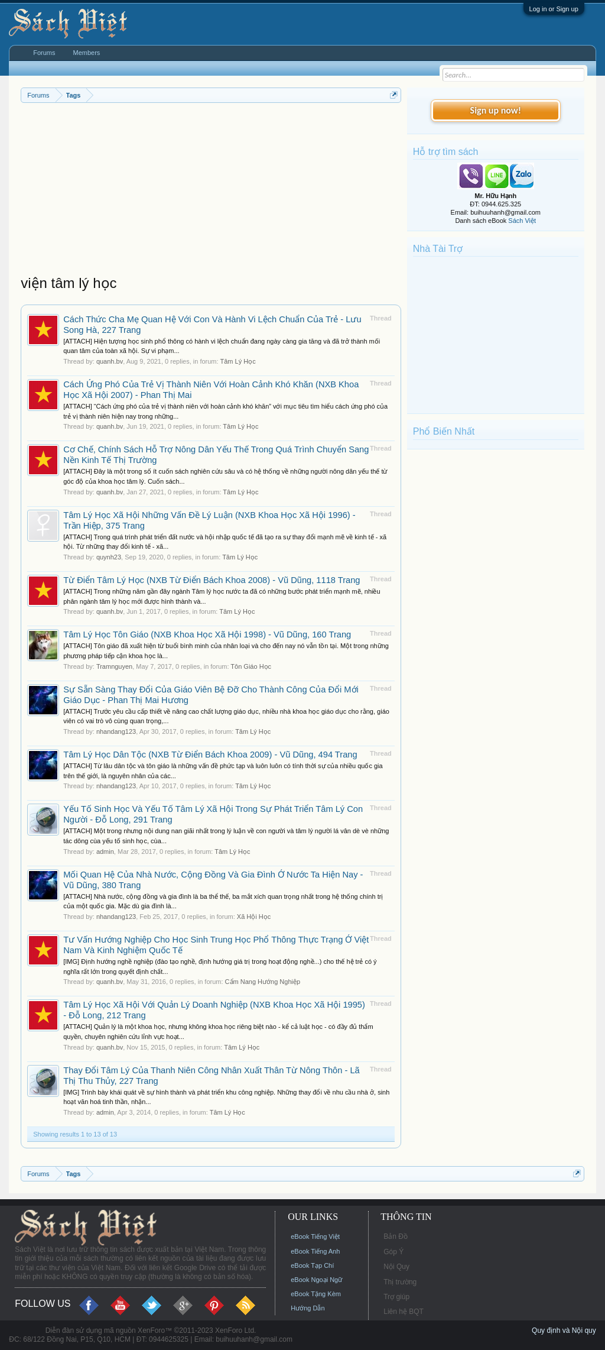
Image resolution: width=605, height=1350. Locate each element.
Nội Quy (396, 1266)
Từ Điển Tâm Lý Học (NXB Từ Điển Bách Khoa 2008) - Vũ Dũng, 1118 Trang (211, 580)
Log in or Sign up (553, 8)
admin (105, 851)
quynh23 (108, 557)
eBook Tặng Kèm (316, 1293)
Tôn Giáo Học (250, 666)
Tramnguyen (114, 666)
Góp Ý (393, 1252)
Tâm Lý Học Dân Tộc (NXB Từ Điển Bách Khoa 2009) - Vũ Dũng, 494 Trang (210, 754)
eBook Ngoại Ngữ (316, 1279)
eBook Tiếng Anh (315, 1251)
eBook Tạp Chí (312, 1265)
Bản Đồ (395, 1236)
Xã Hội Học (254, 916)
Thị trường (400, 1282)
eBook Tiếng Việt (315, 1236)
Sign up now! (495, 110)
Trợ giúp (396, 1297)
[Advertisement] (211, 191)
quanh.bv (109, 361)
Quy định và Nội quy (564, 1330)
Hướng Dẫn (307, 1308)
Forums (44, 52)
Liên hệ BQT (403, 1311)
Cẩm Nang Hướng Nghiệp (263, 981)
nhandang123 (116, 731)
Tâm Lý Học (237, 361)
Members (86, 52)
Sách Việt (522, 220)
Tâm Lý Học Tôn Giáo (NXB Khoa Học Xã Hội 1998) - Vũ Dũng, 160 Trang (207, 634)
